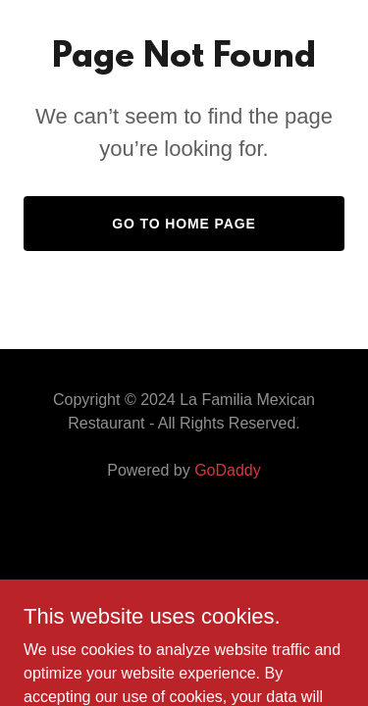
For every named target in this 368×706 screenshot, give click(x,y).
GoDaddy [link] (227, 470)
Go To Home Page (184, 223)
